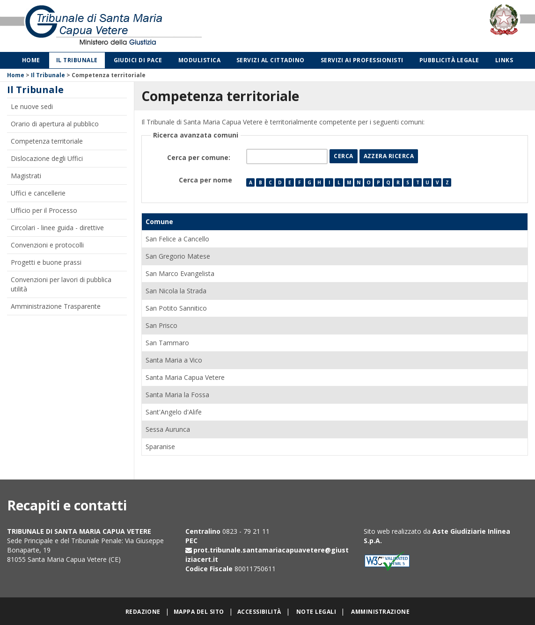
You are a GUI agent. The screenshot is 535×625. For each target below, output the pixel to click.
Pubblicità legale (449, 60)
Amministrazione (380, 612)
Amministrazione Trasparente (56, 306)
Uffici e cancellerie (38, 193)
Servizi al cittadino (270, 60)
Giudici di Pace (138, 60)
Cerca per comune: (199, 157)
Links (504, 60)
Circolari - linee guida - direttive (57, 227)
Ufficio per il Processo (44, 210)
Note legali (316, 612)
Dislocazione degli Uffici (47, 158)
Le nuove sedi (32, 106)
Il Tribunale (77, 60)
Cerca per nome (205, 179)
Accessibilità (259, 612)
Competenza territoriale (47, 141)
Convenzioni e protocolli (47, 244)
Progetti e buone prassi (46, 262)
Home (31, 60)
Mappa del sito (199, 612)
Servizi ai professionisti (362, 60)
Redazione (143, 612)
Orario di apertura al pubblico (55, 123)
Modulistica (199, 60)
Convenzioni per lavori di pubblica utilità (61, 284)
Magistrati (26, 175)
